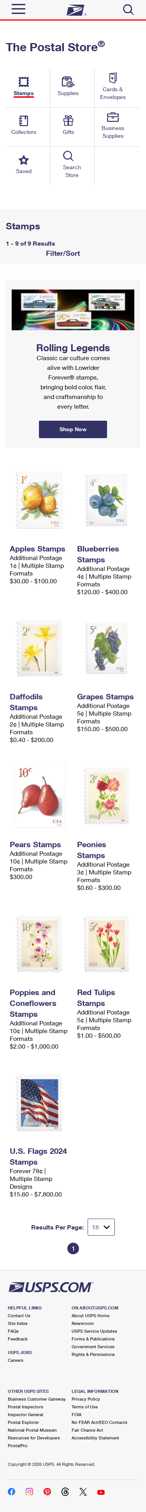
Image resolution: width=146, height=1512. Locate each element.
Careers (15, 1360)
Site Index (18, 1323)
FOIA (76, 1414)
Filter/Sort (62, 253)
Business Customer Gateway (37, 1398)
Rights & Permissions (93, 1354)
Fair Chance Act (87, 1429)
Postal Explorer (23, 1422)
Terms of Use (85, 1406)
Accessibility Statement (95, 1437)
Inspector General (25, 1414)
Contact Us (19, 1315)
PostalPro (18, 1445)
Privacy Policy (86, 1398)
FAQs (13, 1330)
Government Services (93, 1346)
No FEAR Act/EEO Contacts (99, 1422)
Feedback (18, 1338)
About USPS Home (90, 1315)
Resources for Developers (34, 1437)
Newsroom (83, 1323)
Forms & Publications (93, 1338)
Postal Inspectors (25, 1406)
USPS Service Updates (94, 1330)
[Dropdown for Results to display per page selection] (101, 1227)
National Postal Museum (32, 1429)
